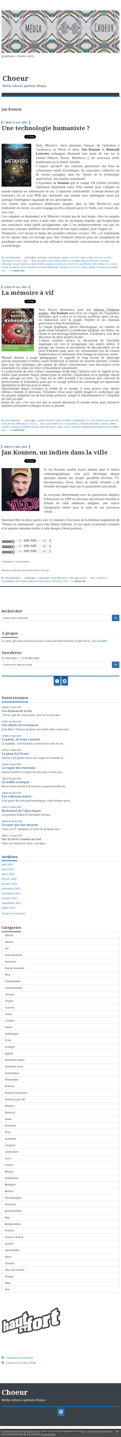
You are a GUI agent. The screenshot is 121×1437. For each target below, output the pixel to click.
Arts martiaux (13, 955)
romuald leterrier (70, 261)
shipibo (113, 423)
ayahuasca (51, 264)
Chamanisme (54, 257)
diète (60, 427)
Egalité (9, 1053)
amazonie (44, 427)
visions (5, 427)
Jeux (7, 1132)
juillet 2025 (9, 907)
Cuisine (9, 1020)
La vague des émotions (18, 768)
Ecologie (74, 257)
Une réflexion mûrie (16, 796)
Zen (7, 1289)
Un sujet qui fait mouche (20, 825)
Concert (9, 1007)
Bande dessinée (63, 420)
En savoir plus (48, 1434)
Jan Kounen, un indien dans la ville (55, 452)
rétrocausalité (29, 267)
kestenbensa (101, 427)
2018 (65, 581)
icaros (67, 427)
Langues (10, 1145)
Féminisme (11, 1079)
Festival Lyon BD (15, 1099)
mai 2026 (7, 864)
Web (25, 261)
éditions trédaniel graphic (94, 423)
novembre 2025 (11, 893)
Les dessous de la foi (17, 711)
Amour (9, 942)
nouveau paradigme (48, 267)
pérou (53, 427)
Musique (10, 1184)
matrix (91, 267)
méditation (11, 1178)
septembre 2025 (11, 903)
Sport (8, 1256)
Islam (8, 1119)
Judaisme (10, 1138)
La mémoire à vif (28, 292)
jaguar (34, 427)
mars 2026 (8, 874)
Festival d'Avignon (16, 1092)
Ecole (8, 1040)
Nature (11, 423)
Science (9, 1230)
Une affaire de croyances (20, 725)
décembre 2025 (11, 888)
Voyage (18, 261)
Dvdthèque (12, 1033)
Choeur (16, 78)
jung (94, 264)
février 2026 (9, 879)
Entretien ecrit (14, 1066)
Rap (7, 1217)
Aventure (42, 257)
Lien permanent (11, 257)
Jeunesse (10, 1125)
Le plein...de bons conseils (21, 739)
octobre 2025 (9, 898)
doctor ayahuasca (69, 423)
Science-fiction (94, 257)
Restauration (13, 1224)
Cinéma (64, 257)
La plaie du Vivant (15, 754)
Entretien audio (59, 578)
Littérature (11, 1151)
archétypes (85, 264)
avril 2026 (8, 869)
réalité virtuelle (21, 264)
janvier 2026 (9, 883)
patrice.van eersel (90, 261)
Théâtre (10, 1263)
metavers (42, 261)
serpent (26, 427)
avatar (84, 267)
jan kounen (54, 261)
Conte (8, 1014)
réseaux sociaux (66, 264)
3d (77, 264)
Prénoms (10, 1204)
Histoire (10, 1105)
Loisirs (9, 1164)
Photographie (13, 1197)
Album (40, 420)
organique (15, 427)
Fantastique (102, 420)
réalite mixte (38, 264)
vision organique (11, 267)
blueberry (101, 267)
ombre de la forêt (107, 264)
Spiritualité (7, 261)
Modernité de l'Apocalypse (21, 811)
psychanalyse (13, 1210)
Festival (9, 1086)
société (107, 257)
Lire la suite (99, 641)
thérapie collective (69, 267)
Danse (9, 1027)
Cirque (9, 1001)
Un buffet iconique (15, 782)
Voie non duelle (14, 1269)
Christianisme (14, 987)
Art (7, 948)
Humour (114, 420)
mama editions (35, 581)
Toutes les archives (14, 913)
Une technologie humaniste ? (46, 128)
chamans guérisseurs (82, 427)
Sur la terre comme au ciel (21, 839)
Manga (9, 1171)
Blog (7, 974)
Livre (82, 257)
